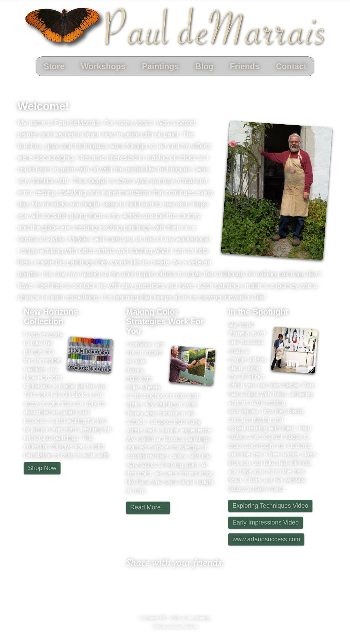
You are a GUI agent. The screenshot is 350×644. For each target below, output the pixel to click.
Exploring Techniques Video (270, 505)
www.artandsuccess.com (266, 539)
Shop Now (42, 468)
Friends (244, 66)
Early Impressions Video (265, 522)
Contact (291, 66)
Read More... (148, 507)
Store (54, 66)
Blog (204, 66)
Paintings (160, 66)
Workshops (103, 66)
